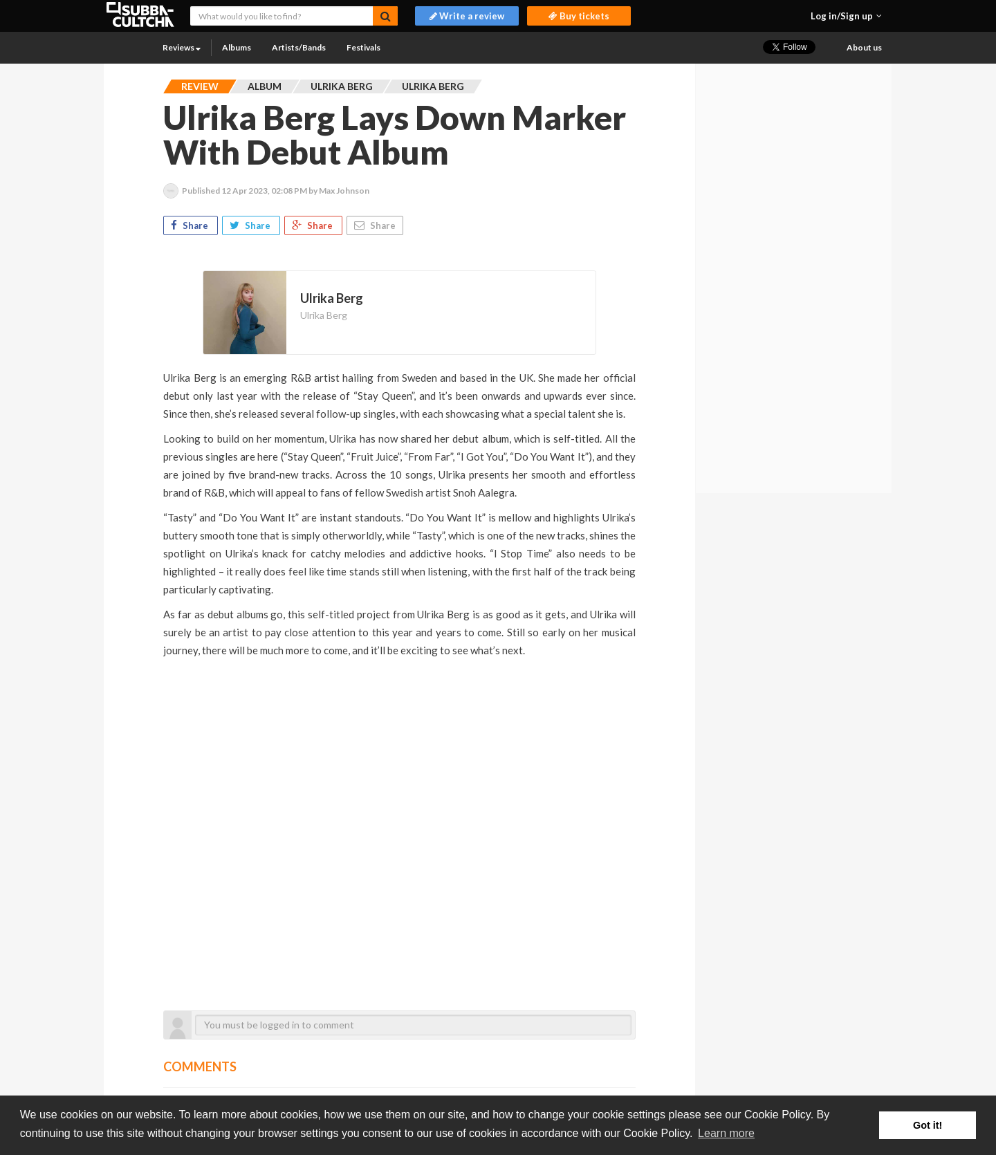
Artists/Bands (299, 47)
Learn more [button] (726, 1133)
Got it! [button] (927, 1125)
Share (190, 225)
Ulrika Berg (323, 315)
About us (864, 47)
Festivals (363, 47)
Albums (236, 47)
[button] (846, 16)
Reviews (182, 47)
